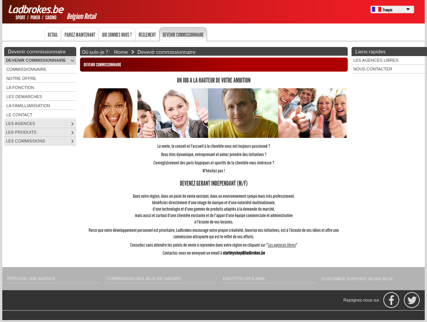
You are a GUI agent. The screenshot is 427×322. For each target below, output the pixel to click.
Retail (53, 34)
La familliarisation (28, 105)
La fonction (20, 87)
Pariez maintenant (79, 34)
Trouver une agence (31, 278)
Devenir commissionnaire (183, 34)
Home (121, 51)
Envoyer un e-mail (244, 278)
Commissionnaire (26, 69)
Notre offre (21, 78)
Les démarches (24, 96)
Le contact (19, 115)
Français (387, 10)
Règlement (147, 34)
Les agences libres (282, 245)
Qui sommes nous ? (117, 34)
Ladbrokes (37, 12)
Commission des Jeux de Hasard (144, 278)
